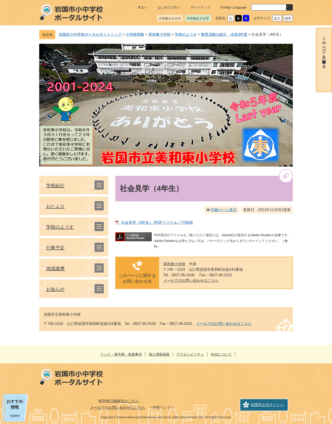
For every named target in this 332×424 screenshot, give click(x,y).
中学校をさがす (198, 18)
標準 (288, 18)
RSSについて (221, 354)
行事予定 (55, 247)
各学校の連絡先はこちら (118, 401)
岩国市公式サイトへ (267, 405)
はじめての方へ (169, 7)
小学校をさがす (170, 18)
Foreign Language (233, 7)
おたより (55, 206)
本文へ (142, 7)
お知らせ (55, 289)
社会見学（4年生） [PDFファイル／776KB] (157, 222)
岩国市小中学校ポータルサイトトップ (90, 34)
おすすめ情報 (14, 404)
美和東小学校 (159, 34)
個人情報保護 (159, 354)
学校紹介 (55, 185)
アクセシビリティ (190, 354)
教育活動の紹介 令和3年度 (224, 34)
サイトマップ (200, 7)
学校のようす (186, 34)
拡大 (277, 18)
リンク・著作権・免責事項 (121, 354)
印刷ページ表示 (224, 210)
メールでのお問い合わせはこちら (191, 281)
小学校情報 (135, 34)
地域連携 (55, 268)
